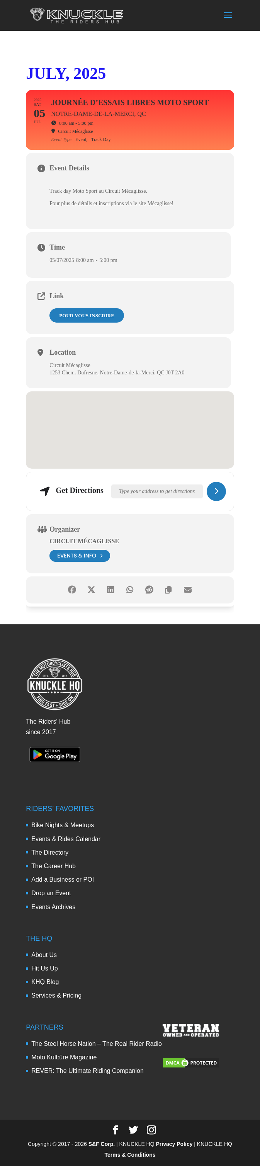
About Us (44, 955)
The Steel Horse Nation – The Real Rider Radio (96, 1043)
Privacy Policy (174, 1144)
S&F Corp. (101, 1144)
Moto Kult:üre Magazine (64, 1057)
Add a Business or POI (62, 879)
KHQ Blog (45, 982)
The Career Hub (53, 866)
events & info (79, 556)
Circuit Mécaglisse (84, 541)
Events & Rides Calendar (65, 839)
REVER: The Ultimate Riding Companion (87, 1070)
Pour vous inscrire (86, 315)
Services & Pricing (56, 995)
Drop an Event (51, 893)
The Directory (49, 852)
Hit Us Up (44, 968)
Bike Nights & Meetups (62, 825)
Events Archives (53, 907)
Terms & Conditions (130, 1155)
